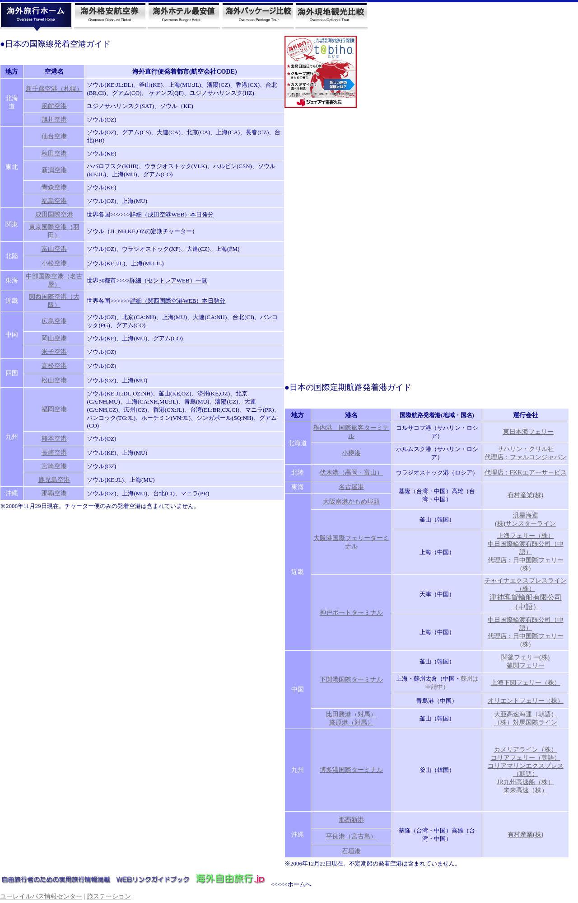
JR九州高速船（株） (525, 782)
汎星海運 (525, 515)
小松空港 (54, 263)
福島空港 (54, 201)
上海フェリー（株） (525, 535)
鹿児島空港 (54, 479)
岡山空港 (54, 338)
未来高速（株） (525, 790)
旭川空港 (54, 119)
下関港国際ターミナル (351, 679)
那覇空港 (54, 493)
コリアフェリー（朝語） (525, 757)
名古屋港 (351, 487)
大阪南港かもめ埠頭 (351, 501)
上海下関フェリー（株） (525, 682)
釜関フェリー (526, 665)
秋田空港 (54, 153)
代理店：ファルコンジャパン (526, 457)
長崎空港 (54, 452)
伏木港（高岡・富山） (351, 472)
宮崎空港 (54, 466)
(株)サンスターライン (525, 523)
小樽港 (351, 453)
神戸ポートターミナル (351, 612)
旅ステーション (109, 896)
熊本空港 (54, 438)
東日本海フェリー (528, 431)
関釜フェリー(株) (525, 657)
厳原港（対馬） (351, 722)
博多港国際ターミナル (351, 770)
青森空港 (54, 187)
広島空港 (54, 321)
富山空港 (54, 248)
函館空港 (54, 106)
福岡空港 (54, 409)
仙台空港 (54, 136)
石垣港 (351, 851)
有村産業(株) (525, 495)
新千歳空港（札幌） (54, 88)
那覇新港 (351, 819)
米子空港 (54, 351)
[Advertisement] (320, 243)
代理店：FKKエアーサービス (526, 472)
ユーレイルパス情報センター (41, 896)
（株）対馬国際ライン (525, 722)
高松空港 (54, 365)
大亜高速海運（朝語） (525, 714)
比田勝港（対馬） (351, 714)
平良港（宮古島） (351, 836)
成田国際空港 (54, 214)
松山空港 (54, 380)
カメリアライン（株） (525, 749)
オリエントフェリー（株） (526, 700)
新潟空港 (54, 170)
